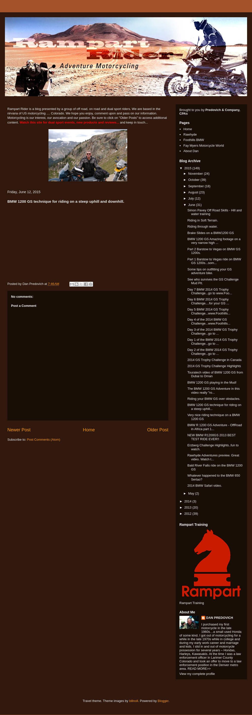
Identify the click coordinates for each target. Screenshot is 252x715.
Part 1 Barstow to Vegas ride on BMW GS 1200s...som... (214, 261)
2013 (188, 507)
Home (89, 429)
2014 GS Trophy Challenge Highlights (214, 366)
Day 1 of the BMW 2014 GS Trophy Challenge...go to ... (212, 341)
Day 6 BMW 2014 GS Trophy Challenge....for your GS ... (208, 301)
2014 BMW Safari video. (204, 485)
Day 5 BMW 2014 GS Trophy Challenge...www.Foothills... (208, 311)
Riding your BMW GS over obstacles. (213, 399)
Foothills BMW (193, 140)
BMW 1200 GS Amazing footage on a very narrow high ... (213, 241)
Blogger (163, 701)
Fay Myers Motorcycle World (203, 145)
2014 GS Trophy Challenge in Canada (214, 360)
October (194, 180)
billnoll (133, 701)
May (191, 493)
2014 (188, 501)
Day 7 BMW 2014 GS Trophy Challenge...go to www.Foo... (209, 291)
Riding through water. (202, 226)
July (191, 198)
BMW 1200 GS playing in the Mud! (211, 382)
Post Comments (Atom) (43, 439)
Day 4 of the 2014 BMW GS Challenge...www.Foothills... (208, 321)
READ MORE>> (199, 668)
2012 (188, 513)
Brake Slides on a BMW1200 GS (210, 233)
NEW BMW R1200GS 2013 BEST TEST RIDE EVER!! (211, 437)
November (196, 173)
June (192, 205)
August (193, 192)
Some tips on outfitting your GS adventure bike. (209, 271)
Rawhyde (190, 134)
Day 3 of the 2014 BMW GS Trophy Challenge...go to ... (212, 331)
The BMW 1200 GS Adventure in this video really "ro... (213, 390)
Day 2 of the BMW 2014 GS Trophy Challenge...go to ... (212, 352)
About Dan (190, 151)
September (196, 186)
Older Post (157, 429)
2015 (188, 168)
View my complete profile (197, 674)
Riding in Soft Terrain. (202, 220)
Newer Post (19, 429)
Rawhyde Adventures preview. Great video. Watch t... (213, 457)
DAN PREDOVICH (219, 618)
